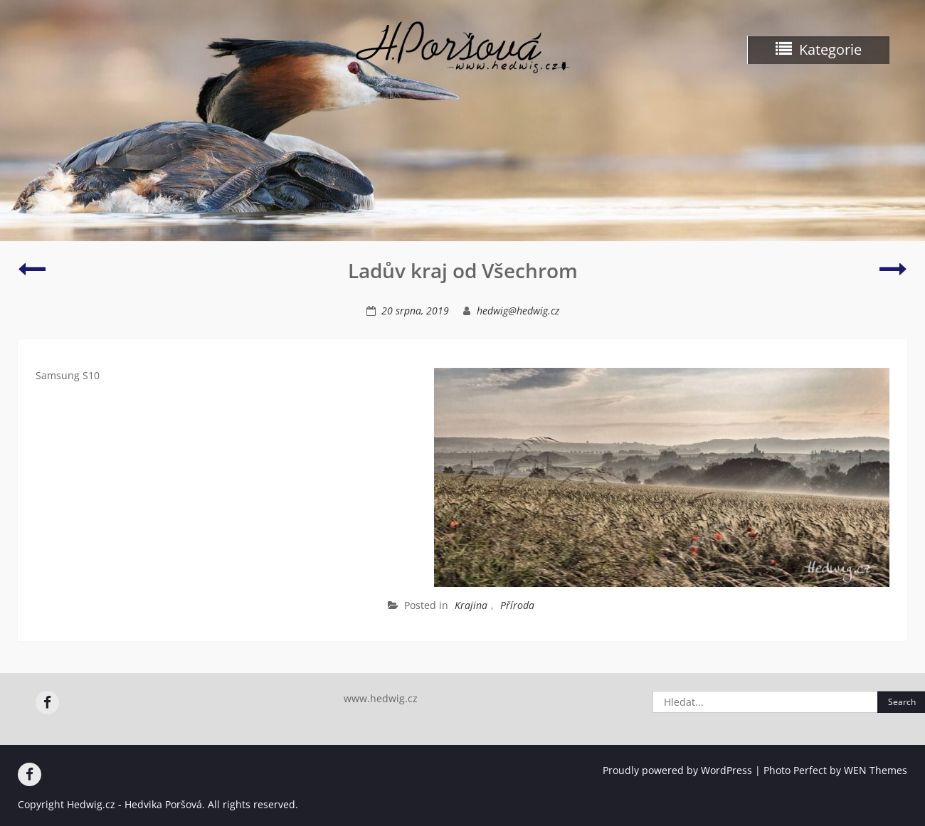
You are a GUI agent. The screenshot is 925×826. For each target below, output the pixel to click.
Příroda (517, 605)
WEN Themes (875, 770)
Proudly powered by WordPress (677, 770)
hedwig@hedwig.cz (518, 310)
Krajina (471, 605)
